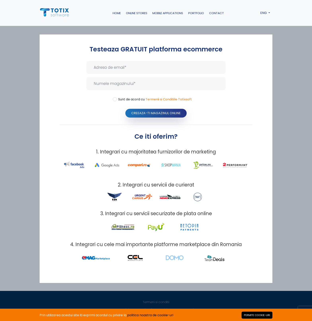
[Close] (257, 315)
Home (117, 13)
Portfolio (196, 13)
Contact (216, 13)
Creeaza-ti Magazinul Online (156, 113)
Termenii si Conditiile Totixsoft (168, 99)
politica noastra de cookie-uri (150, 315)
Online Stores (136, 13)
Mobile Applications (167, 13)
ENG (264, 13)
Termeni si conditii (156, 302)
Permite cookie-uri (257, 315)
